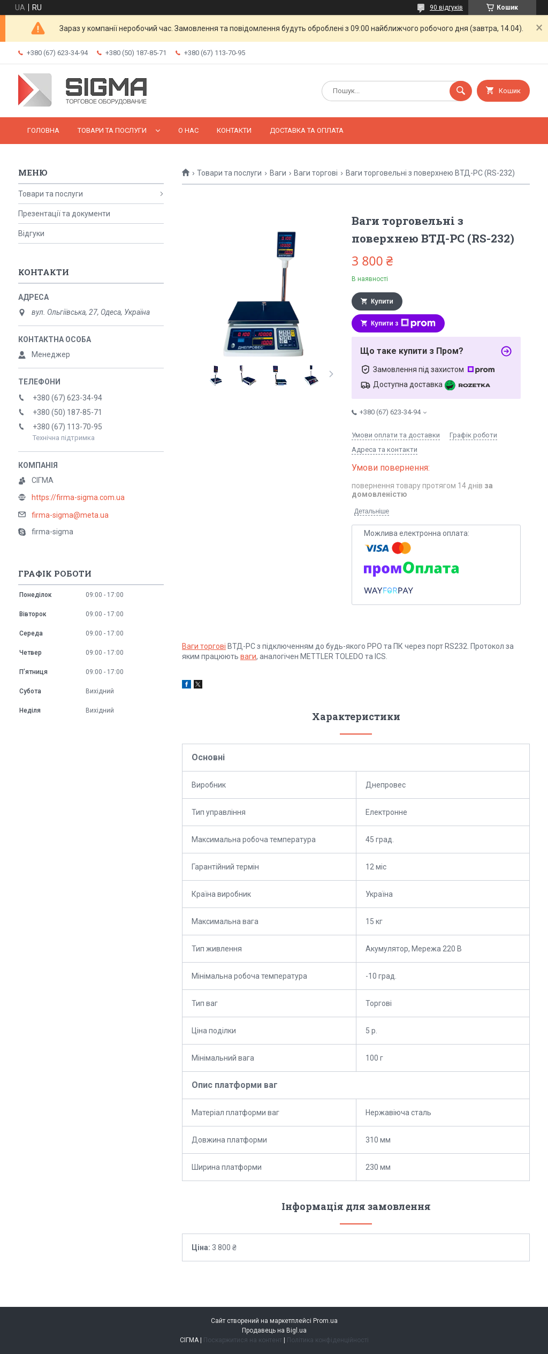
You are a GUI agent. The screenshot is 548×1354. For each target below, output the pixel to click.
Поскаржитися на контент (242, 1340)
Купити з (403, 323)
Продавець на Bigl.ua (274, 1330)
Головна (43, 130)
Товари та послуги (112, 130)
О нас (188, 130)
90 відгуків (446, 7)
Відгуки (31, 233)
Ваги (278, 173)
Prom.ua (325, 1321)
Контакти (234, 130)
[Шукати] (461, 91)
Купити (382, 301)
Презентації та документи (64, 213)
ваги (248, 656)
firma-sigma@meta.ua (70, 515)
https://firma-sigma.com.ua (78, 497)
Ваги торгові (316, 173)
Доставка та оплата (307, 130)
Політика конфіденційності (328, 1340)
